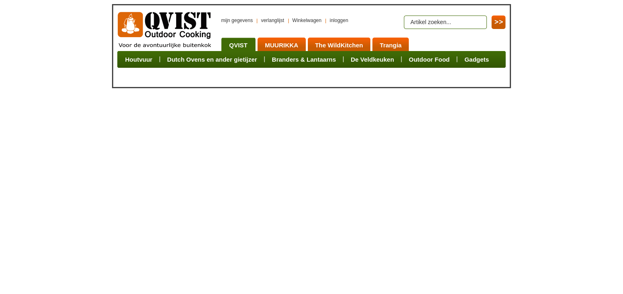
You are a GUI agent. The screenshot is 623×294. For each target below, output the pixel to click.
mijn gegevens (237, 20)
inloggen (338, 20)
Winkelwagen (306, 20)
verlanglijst (272, 20)
